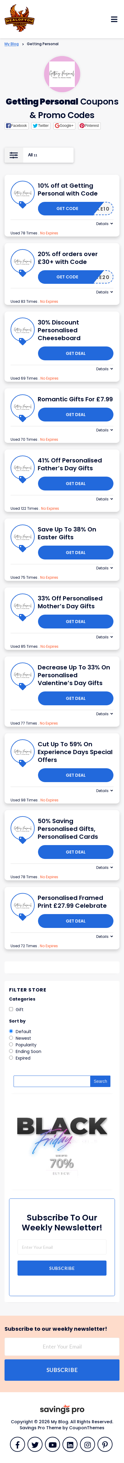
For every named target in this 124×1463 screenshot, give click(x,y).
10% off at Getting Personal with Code (68, 189)
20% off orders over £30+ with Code (68, 258)
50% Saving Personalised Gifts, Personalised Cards (68, 829)
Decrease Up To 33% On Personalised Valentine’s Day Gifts (74, 675)
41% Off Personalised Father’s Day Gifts (70, 464)
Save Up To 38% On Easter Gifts (67, 533)
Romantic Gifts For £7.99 (75, 399)
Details (102, 223)
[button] (17, 126)
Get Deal (76, 353)
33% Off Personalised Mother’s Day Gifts (70, 602)
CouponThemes (86, 1428)
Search (100, 1081)
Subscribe (62, 1268)
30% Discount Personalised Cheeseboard (59, 330)
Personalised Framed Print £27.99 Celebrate (72, 902)
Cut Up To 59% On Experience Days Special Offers (75, 752)
